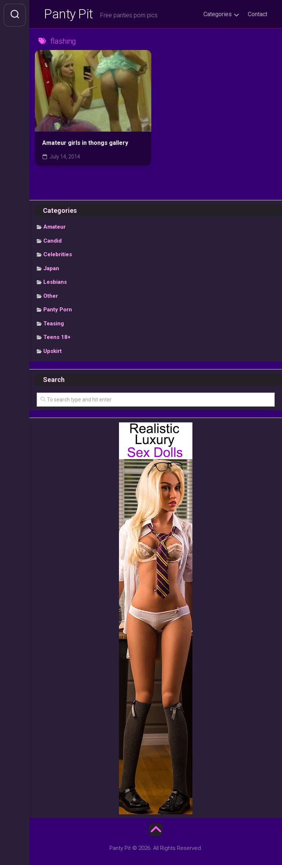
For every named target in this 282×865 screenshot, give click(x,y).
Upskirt (52, 352)
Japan (51, 270)
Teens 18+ (56, 338)
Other (50, 297)
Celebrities (57, 256)
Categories (217, 14)
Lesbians (55, 283)
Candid (52, 242)
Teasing (53, 325)
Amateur (54, 228)
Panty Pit (69, 15)
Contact (257, 14)
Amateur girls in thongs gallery (85, 144)
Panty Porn (57, 311)
